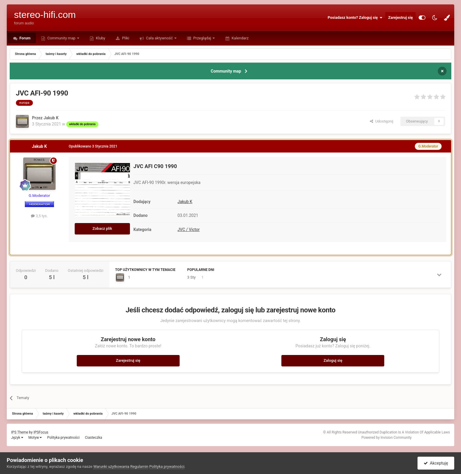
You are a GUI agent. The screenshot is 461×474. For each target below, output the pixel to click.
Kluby (100, 38)
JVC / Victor (189, 229)
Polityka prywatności (63, 438)
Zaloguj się (333, 360)
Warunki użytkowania (111, 466)
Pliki (125, 38)
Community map (61, 38)
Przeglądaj (202, 38)
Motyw (35, 438)
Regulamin (139, 466)
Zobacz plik (102, 228)
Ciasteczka (93, 438)
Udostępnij (381, 121)
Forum (25, 38)
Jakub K (185, 201)
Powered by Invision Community (386, 438)
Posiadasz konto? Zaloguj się (355, 17)
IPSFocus (41, 432)
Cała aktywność (159, 38)
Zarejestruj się (400, 17)
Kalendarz (239, 38)
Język (17, 438)
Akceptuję (436, 463)
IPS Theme (19, 432)
